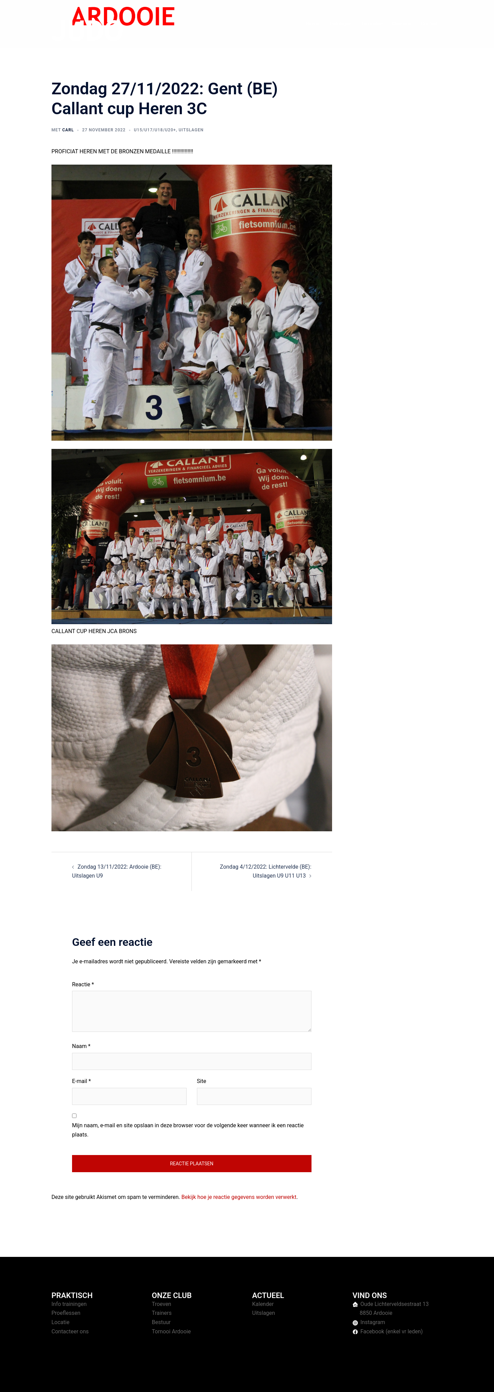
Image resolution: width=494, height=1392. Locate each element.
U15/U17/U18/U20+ (155, 130)
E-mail (81, 1081)
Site (201, 1081)
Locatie (60, 1322)
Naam (81, 1046)
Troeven (162, 1304)
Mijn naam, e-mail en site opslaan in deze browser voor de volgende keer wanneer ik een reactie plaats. (188, 1130)
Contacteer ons (70, 1331)
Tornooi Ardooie (171, 1331)
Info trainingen (69, 1304)
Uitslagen (191, 130)
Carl (68, 130)
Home (312, 23)
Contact (429, 23)
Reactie (83, 984)
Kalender (263, 1304)
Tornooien (372, 23)
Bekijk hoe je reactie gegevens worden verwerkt (238, 1197)
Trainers (162, 1313)
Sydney (184, 1380)
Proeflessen (65, 1313)
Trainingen (340, 23)
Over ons (401, 23)
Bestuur (161, 1322)
